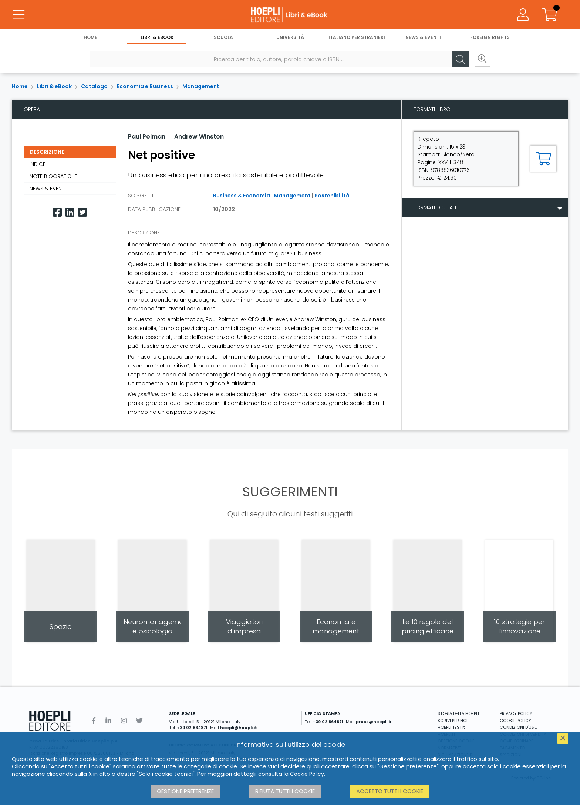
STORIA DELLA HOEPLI (458, 713)
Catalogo (94, 86)
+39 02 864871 (192, 728)
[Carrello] (549, 14)
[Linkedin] (69, 212)
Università (290, 37)
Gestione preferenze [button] (185, 791)
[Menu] (18, 14)
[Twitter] (82, 212)
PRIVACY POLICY (516, 713)
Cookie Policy (307, 774)
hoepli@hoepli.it (238, 728)
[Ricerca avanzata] (481, 59)
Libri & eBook (157, 37)
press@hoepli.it (374, 722)
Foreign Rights (490, 37)
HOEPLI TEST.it (451, 727)
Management (200, 86)
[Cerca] (459, 59)
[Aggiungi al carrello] (543, 159)
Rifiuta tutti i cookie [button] (285, 791)
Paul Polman (146, 136)
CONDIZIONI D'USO (518, 727)
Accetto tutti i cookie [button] (389, 791)
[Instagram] (124, 720)
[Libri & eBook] (290, 14)
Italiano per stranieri (356, 37)
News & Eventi (423, 37)
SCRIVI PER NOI (453, 720)
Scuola (223, 37)
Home (90, 37)
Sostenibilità (332, 195)
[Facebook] (57, 212)
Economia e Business (145, 86)
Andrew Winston (199, 136)
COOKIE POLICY (515, 720)
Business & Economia (241, 195)
